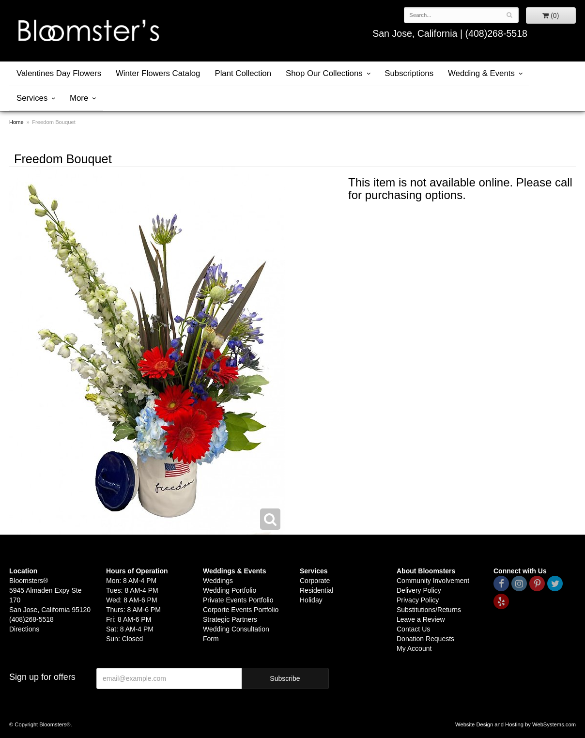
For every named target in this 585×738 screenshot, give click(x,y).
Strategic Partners (230, 619)
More (79, 98)
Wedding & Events (481, 73)
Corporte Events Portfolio (240, 610)
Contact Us (413, 629)
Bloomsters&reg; (88, 31)
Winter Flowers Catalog (158, 73)
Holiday (311, 600)
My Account (414, 648)
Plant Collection (243, 73)
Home (16, 122)
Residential (316, 590)
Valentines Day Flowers (58, 73)
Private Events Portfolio (238, 600)
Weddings (218, 580)
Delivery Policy (419, 590)
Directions (24, 629)
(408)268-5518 (496, 33)
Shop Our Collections (324, 73)
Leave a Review (421, 619)
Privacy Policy (418, 600)
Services (31, 98)
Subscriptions (409, 73)
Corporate (315, 580)
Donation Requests (425, 639)
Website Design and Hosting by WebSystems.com (515, 724)
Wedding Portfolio (229, 590)
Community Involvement (433, 580)
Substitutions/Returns (429, 610)
